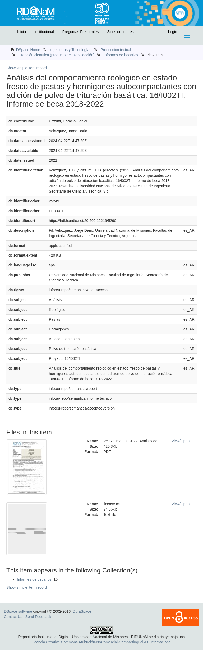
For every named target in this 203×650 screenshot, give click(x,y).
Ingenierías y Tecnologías (70, 50)
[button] (9, 33)
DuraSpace (82, 611)
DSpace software (18, 611)
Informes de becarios (121, 55)
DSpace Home (28, 50)
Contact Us (13, 617)
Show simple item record (26, 68)
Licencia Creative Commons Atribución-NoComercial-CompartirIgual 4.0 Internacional (101, 642)
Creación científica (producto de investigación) (56, 55)
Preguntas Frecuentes (80, 32)
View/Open (181, 441)
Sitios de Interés (120, 32)
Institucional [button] (44, 32)
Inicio (21, 32)
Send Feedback (38, 617)
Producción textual (115, 50)
